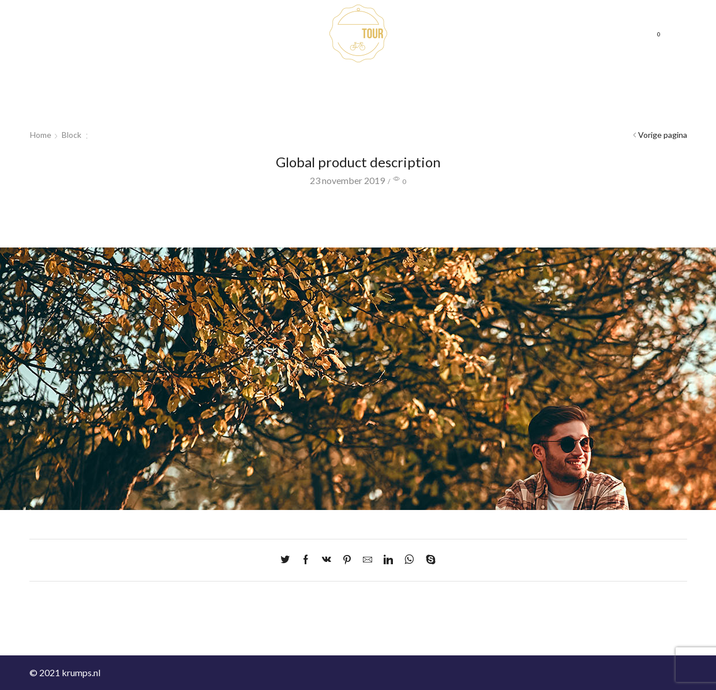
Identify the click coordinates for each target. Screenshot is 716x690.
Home (151, 37)
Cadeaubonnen (203, 37)
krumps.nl (81, 672)
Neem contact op (460, 22)
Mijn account (454, 51)
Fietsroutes (266, 37)
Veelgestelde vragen (542, 22)
